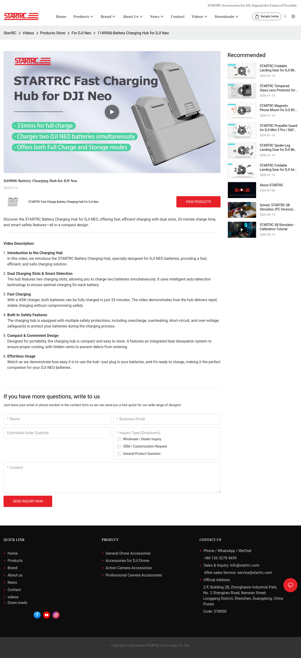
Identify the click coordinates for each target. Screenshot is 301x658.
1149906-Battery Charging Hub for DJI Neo (133, 33)
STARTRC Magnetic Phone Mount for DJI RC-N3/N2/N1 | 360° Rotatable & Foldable (278, 108)
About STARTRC (271, 185)
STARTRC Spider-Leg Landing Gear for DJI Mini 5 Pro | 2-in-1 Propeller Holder (278, 148)
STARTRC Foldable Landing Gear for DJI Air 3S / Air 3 (277, 168)
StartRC (10, 33)
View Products (198, 202)
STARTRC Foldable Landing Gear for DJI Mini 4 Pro (278, 68)
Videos (28, 33)
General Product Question (141, 454)
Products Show (53, 33)
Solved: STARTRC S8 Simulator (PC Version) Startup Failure (276, 207)
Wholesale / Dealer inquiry (142, 439)
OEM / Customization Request (145, 446)
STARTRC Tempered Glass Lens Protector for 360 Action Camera (277, 88)
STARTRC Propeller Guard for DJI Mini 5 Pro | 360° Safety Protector (278, 128)
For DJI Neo (81, 33)
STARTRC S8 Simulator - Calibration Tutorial (277, 227)
